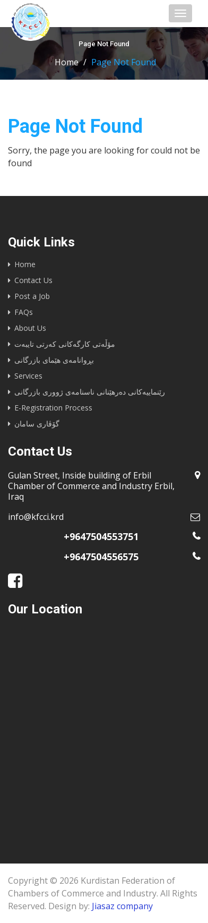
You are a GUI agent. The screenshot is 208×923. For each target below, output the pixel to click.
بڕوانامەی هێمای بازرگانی (54, 360)
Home (67, 62)
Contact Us (33, 280)
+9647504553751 (101, 536)
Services (28, 376)
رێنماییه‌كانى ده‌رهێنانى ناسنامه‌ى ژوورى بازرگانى (89, 392)
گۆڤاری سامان (36, 423)
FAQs (23, 312)
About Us (30, 328)
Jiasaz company (122, 906)
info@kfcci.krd (36, 517)
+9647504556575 (101, 556)
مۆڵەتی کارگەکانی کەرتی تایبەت (64, 344)
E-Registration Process (53, 408)
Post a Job (32, 296)
